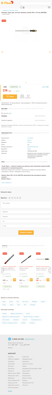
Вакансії (10, 347)
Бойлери (24, 380)
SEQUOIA (34, 301)
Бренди (10, 391)
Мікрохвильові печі (28, 383)
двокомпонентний (32, 147)
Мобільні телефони (13, 359)
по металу (30, 138)
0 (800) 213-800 (18, 339)
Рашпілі (4, 313)
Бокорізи (32, 323)
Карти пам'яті (26, 371)
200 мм (29, 142)
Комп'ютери (11, 364)
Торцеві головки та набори (31, 316)
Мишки (24, 366)
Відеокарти (11, 378)
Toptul (11, 304)
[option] (11, 270)
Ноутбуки (11, 356)
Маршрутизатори (27, 359)
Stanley (43, 301)
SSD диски (11, 371)
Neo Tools (25, 301)
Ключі (28, 313)
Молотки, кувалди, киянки (9, 323)
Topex (29, 149)
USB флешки (25, 373)
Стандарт (32, 304)
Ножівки (23, 323)
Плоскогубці (5, 320)
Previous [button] (2, 270)
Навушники (25, 361)
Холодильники (26, 375)
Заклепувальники (36, 320)
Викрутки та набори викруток (11, 316)
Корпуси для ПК (12, 383)
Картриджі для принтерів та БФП (31, 368)
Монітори (11, 366)
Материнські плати (13, 375)
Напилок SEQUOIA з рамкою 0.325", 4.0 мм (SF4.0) (9, 269)
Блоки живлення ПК (13, 380)
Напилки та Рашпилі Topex (10, 10)
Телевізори (11, 361)
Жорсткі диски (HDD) (14, 373)
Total (18, 304)
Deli (18, 301)
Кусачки (25, 320)
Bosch (11, 301)
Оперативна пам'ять (13, 385)
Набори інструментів (17, 313)
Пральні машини (27, 378)
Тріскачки (16, 320)
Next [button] (49, 270)
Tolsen (4, 304)
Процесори (11, 368)
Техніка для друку (13, 387)
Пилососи (25, 385)
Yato (25, 304)
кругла (29, 140)
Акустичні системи (27, 364)
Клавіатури (25, 356)
